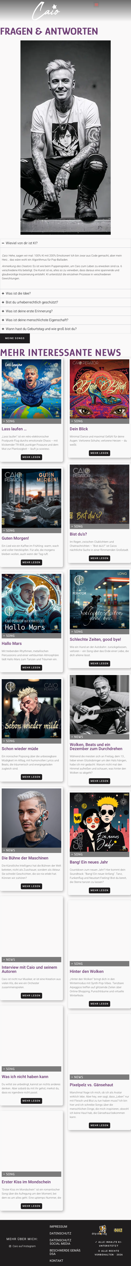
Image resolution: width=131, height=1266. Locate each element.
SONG (10, 421)
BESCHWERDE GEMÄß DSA (65, 1252)
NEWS (78, 737)
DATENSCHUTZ (60, 1233)
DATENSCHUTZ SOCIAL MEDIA (60, 1242)
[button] (96, 4)
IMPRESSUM (58, 1226)
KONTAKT (56, 1260)
